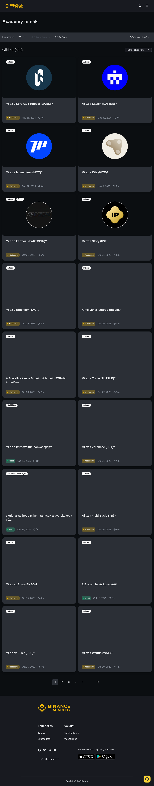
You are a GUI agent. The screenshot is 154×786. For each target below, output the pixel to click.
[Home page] (14, 5)
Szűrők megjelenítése (137, 37)
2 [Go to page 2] (62, 682)
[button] (147, 6)
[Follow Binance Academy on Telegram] (49, 750)
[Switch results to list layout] (24, 37)
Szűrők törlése (61, 37)
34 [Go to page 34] (98, 682)
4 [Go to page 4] (75, 682)
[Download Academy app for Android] (105, 757)
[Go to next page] (106, 682)
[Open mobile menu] (147, 5)
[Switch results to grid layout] (19, 37)
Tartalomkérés (71, 733)
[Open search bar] (139, 5)
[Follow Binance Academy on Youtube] (55, 750)
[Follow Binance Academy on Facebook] (39, 750)
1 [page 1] (55, 682)
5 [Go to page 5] (82, 682)
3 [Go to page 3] (69, 682)
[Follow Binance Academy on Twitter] (44, 750)
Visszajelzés (70, 739)
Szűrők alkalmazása (40, 37)
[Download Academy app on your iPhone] (86, 757)
